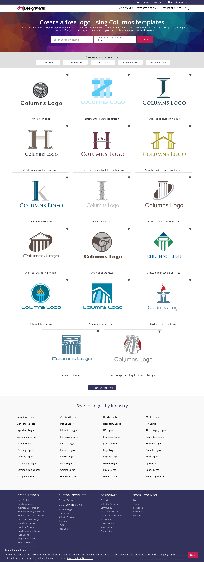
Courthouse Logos (130, 62)
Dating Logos (67, 423)
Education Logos (68, 429)
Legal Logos (109, 449)
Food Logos (66, 462)
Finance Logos (67, 449)
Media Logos (109, 469)
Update (145, 39)
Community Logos (26, 462)
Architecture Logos (157, 62)
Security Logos (153, 449)
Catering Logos (25, 449)
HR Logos (108, 429)
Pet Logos (151, 423)
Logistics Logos (111, 456)
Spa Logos (151, 462)
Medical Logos (110, 476)
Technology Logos (155, 476)
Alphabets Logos (25, 429)
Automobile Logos (26, 436)
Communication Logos (28, 469)
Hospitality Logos (112, 423)
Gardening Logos (69, 476)
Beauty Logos (24, 443)
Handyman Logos (112, 416)
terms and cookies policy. (80, 558)
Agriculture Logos (26, 423)
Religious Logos (154, 443)
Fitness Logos (67, 456)
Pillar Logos (48, 62)
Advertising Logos (26, 416)
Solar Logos (152, 456)
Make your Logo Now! (102, 387)
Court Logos (102, 62)
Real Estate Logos (155, 436)
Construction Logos (70, 416)
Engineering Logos (69, 436)
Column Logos (75, 62)
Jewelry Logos (110, 443)
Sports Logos (152, 469)
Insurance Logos (111, 436)
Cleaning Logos (25, 456)
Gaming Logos (67, 469)
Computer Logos (25, 476)
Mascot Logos (110, 462)
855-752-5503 (159, 2)
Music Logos (152, 416)
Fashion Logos (67, 443)
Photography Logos (156, 429)
